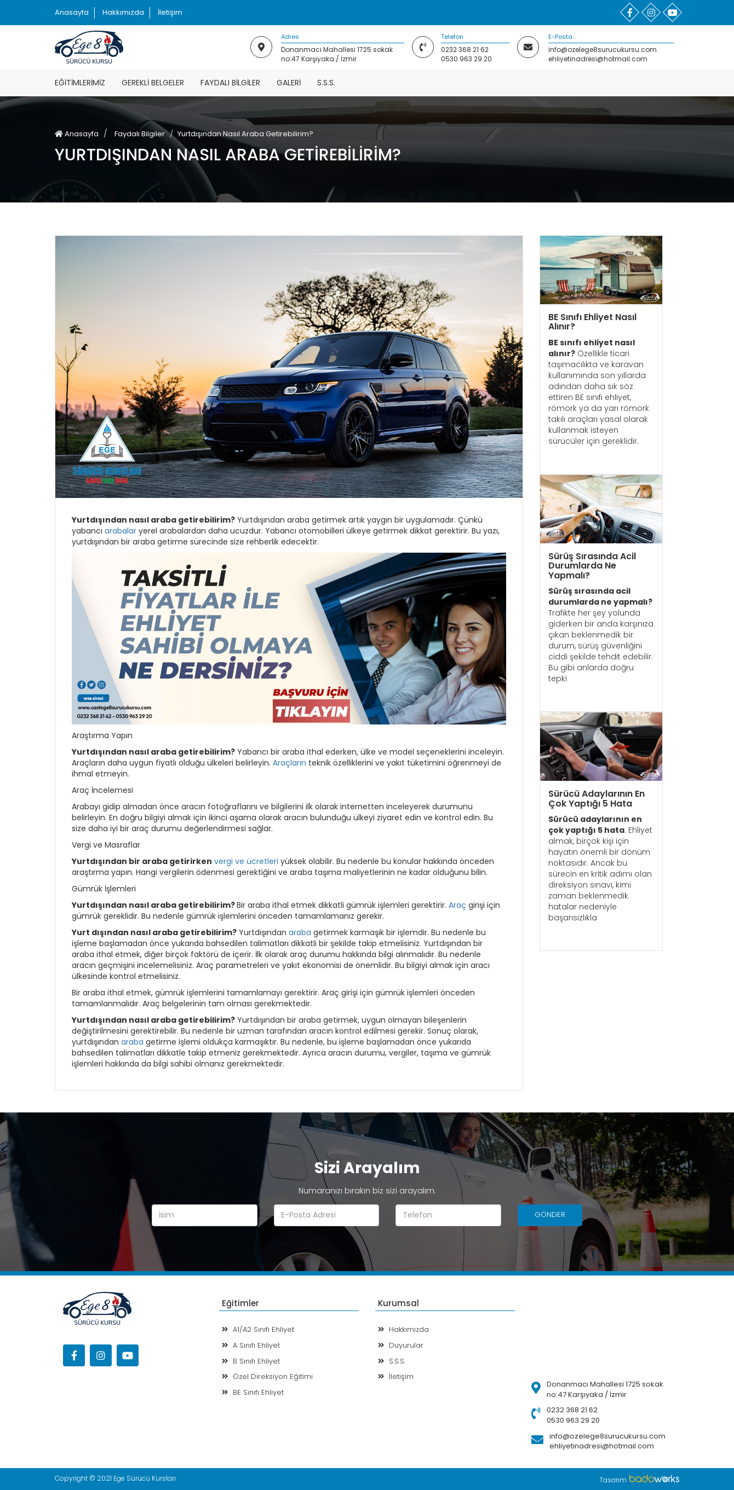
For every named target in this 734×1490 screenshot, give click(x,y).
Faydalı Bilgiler (230, 82)
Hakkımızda (123, 12)
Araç (457, 905)
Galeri (289, 82)
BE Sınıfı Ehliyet (253, 1392)
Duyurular (400, 1345)
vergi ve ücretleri (246, 861)
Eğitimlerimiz (80, 82)
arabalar (120, 530)
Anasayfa (72, 12)
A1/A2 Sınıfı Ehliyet (258, 1329)
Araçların (289, 762)
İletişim (170, 12)
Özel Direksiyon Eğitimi (267, 1376)
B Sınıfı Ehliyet (251, 1361)
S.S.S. (326, 82)
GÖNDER (550, 1214)
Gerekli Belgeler (153, 82)
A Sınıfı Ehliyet (251, 1345)
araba (300, 932)
